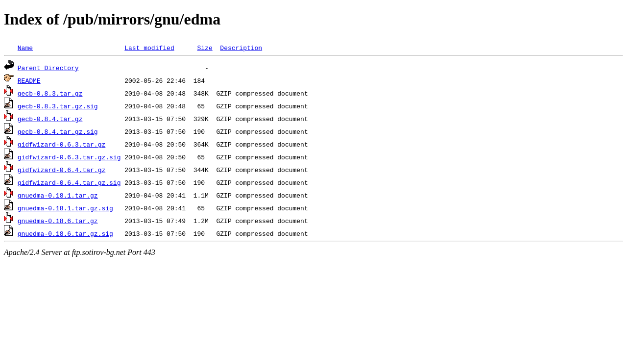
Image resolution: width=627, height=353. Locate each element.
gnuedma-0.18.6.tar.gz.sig (65, 233)
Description (241, 47)
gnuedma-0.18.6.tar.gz (58, 220)
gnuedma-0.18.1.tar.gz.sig (65, 207)
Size (204, 47)
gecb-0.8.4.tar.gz (50, 118)
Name (25, 47)
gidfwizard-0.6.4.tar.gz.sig (69, 182)
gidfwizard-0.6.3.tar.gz (61, 144)
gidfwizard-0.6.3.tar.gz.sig (69, 156)
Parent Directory (48, 67)
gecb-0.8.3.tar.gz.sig (58, 105)
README (29, 80)
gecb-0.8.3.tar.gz (50, 93)
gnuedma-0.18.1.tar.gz (58, 195)
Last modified (149, 47)
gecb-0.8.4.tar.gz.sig (58, 131)
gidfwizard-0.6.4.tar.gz (61, 169)
